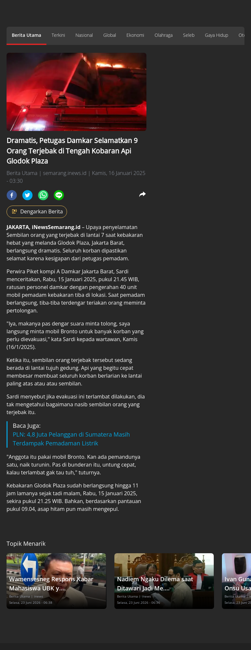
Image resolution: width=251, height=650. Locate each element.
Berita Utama (26, 35)
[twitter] (27, 195)
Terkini (58, 35)
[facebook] (12, 195)
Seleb (188, 35)
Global (109, 35)
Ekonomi (135, 35)
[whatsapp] (43, 195)
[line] (59, 195)
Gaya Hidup (216, 35)
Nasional (84, 35)
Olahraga (164, 35)
